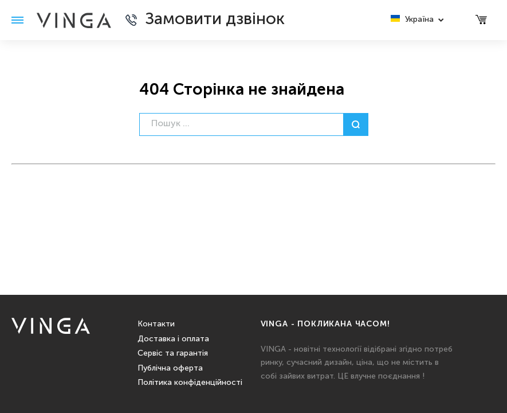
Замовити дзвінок (215, 19)
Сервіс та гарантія (172, 353)
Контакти (156, 324)
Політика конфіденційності (189, 383)
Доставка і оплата (173, 339)
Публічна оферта (170, 368)
